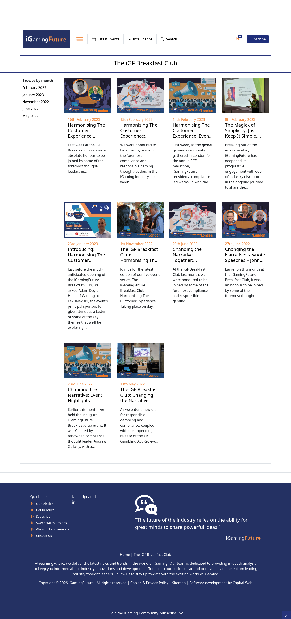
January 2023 (33, 94)
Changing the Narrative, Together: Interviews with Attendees (189, 260)
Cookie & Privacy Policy (149, 582)
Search (169, 39)
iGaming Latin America (52, 529)
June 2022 (31, 108)
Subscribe (258, 39)
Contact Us (44, 536)
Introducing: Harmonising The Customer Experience (86, 257)
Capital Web (242, 582)
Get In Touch (45, 510)
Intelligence (140, 39)
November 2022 (36, 101)
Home (125, 554)
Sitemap (179, 582)
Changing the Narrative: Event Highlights (85, 394)
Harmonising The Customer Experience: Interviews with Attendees (138, 136)
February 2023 (34, 87)
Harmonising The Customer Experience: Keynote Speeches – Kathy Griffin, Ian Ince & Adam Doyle (88, 141)
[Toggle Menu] (79, 39)
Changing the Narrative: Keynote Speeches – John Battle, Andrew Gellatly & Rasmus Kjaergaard (245, 263)
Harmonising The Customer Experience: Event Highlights (192, 133)
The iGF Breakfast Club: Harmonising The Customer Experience (139, 260)
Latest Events (105, 39)
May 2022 (30, 116)
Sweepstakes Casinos (51, 523)
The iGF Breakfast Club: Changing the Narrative (139, 394)
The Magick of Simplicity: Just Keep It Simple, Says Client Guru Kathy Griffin (242, 136)
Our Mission (45, 504)
